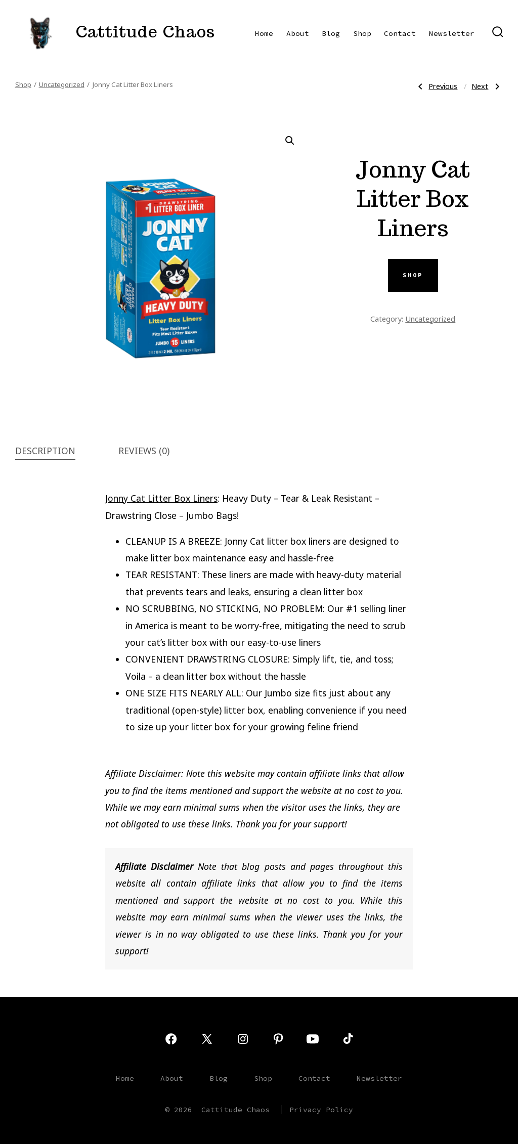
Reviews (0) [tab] (143, 451)
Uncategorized (61, 84)
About (297, 33)
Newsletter (451, 33)
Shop (362, 33)
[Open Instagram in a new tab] (242, 1038)
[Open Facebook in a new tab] (171, 1038)
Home (264, 33)
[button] (290, 140)
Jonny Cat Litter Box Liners (161, 498)
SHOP (413, 275)
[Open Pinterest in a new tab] (278, 1038)
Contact (400, 33)
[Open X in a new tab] (207, 1038)
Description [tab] (45, 451)
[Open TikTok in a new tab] (347, 1038)
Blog (331, 33)
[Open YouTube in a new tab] (312, 1038)
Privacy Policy (321, 1109)
